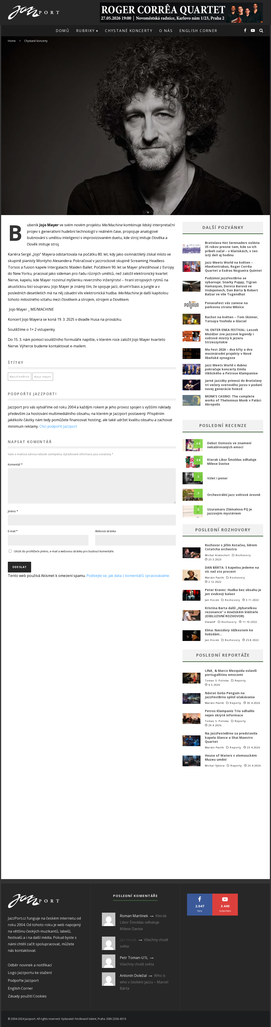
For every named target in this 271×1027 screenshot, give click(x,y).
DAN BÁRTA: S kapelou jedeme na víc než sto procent (232, 569)
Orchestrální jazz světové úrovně (233, 495)
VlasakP (210, 621)
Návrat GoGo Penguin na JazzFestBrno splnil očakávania (230, 695)
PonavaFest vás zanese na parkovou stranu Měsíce (226, 305)
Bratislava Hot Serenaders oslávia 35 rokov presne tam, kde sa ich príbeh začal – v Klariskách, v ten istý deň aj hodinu (232, 249)
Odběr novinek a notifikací (30, 965)
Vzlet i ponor (217, 478)
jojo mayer (43, 376)
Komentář (15, 464)
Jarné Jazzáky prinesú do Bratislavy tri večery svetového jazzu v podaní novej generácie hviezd (233, 384)
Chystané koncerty (129, 30)
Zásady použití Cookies (27, 996)
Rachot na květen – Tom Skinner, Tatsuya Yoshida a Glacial (231, 319)
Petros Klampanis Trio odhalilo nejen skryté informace (229, 713)
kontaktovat (25, 950)
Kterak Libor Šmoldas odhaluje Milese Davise (231, 461)
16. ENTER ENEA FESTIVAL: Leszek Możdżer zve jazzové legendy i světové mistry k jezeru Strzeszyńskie (231, 336)
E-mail (13, 536)
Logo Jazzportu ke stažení (30, 972)
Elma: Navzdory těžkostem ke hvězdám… (229, 632)
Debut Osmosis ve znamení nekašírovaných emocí (229, 445)
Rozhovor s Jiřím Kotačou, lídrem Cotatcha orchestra (231, 547)
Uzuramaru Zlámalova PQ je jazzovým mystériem (229, 511)
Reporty (240, 680)
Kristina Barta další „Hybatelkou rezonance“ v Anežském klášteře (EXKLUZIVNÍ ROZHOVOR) (231, 612)
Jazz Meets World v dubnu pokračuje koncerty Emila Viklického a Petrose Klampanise (231, 369)
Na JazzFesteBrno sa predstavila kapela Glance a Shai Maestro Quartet (231, 737)
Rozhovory (243, 555)
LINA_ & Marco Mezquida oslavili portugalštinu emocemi (231, 672)
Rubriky (85, 30)
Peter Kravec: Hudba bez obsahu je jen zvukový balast (233, 592)
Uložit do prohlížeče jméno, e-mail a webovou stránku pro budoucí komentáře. (64, 557)
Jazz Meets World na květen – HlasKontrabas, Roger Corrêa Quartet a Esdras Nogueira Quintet (233, 266)
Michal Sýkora (215, 765)
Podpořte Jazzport (23, 980)
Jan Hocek (212, 600)
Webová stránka (105, 536)
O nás (166, 30)
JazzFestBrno (20, 376)
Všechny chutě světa (137, 964)
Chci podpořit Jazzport (58, 426)
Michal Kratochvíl (217, 555)
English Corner (20, 988)
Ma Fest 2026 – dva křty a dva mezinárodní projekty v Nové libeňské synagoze (228, 353)
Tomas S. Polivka (217, 680)
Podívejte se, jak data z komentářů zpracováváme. (128, 581)
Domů (62, 30)
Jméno (13, 517)
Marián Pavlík (214, 577)
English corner (198, 30)
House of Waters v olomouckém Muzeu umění (231, 757)
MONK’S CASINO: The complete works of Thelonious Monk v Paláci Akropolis (233, 400)
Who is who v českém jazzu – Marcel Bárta (144, 982)
